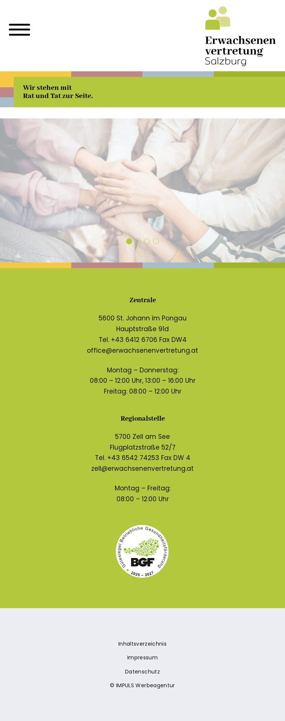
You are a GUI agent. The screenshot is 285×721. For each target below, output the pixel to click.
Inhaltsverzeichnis (142, 643)
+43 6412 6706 (134, 339)
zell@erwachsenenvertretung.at (142, 468)
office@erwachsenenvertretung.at (142, 350)
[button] (129, 241)
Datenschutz (142, 671)
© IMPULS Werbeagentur (142, 685)
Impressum (142, 657)
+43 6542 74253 (133, 457)
